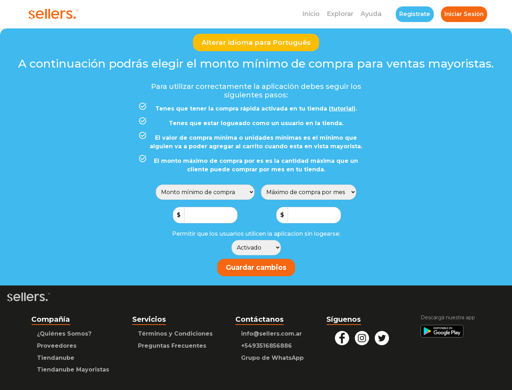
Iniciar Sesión (464, 14)
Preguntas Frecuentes (172, 345)
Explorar (340, 14)
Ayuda (371, 14)
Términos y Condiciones (175, 333)
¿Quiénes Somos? (64, 333)
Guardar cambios (256, 267)
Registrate (414, 14)
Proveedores (56, 345)
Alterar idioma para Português (256, 42)
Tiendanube (55, 357)
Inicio (311, 14)
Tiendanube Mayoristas (73, 369)
